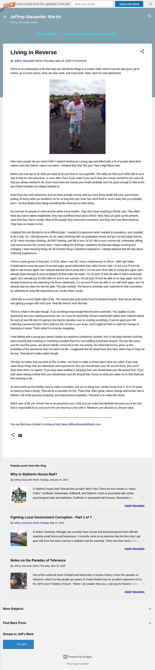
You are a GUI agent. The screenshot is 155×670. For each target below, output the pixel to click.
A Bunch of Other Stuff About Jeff (90, 33)
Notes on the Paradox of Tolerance (38, 560)
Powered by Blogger (77, 656)
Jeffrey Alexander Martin (35, 16)
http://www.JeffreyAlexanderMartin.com (78, 424)
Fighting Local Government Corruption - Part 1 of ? (51, 517)
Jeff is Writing (47, 33)
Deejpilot (85, 664)
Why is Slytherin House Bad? (33, 474)
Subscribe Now (129, 4)
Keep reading (135, 505)
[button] (77, 4)
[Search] (150, 16)
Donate (22, 644)
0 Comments (79, 60)
